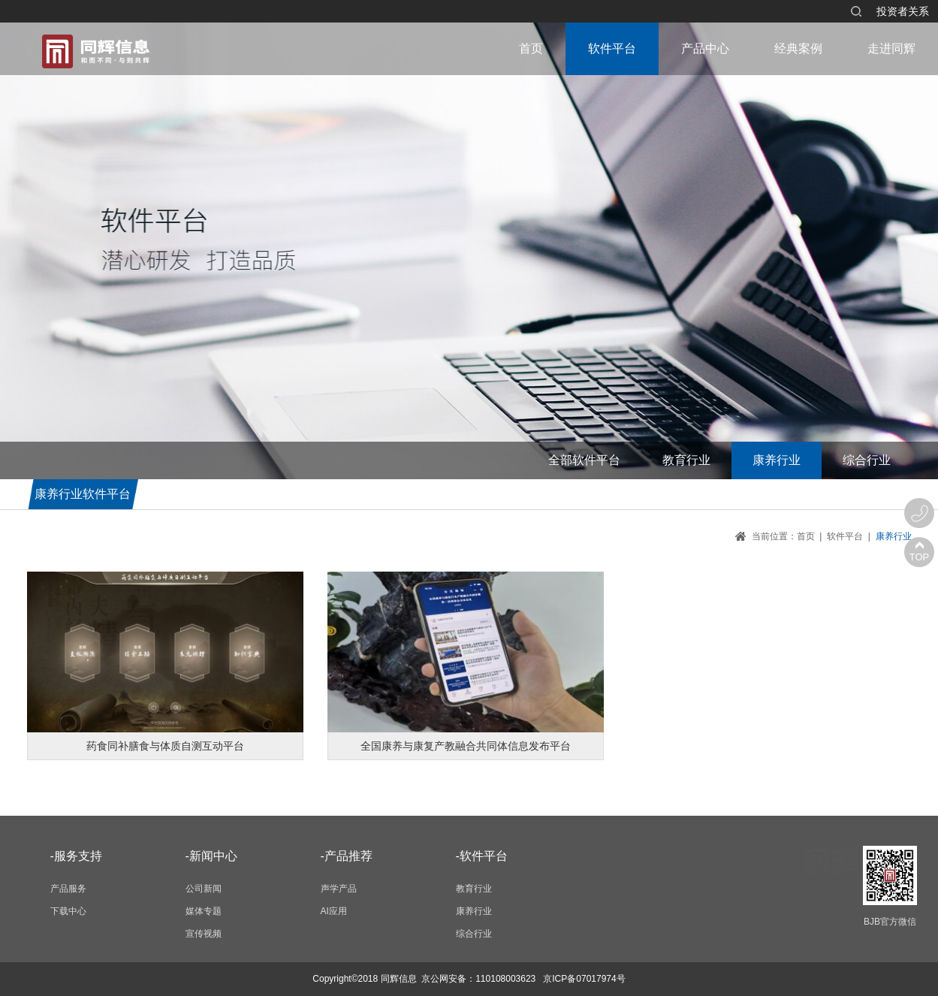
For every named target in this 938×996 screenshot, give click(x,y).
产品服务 (68, 888)
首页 (531, 48)
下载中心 (68, 911)
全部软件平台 (584, 460)
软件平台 (612, 48)
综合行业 (867, 460)
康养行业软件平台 (83, 493)
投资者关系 (902, 11)
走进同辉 (891, 48)
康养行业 (777, 460)
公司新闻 (203, 888)
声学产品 (339, 888)
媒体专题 (203, 911)
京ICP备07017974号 (584, 978)
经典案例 (798, 48)
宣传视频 (203, 933)
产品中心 (705, 48)
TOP (919, 557)
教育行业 (686, 460)
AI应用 (334, 911)
